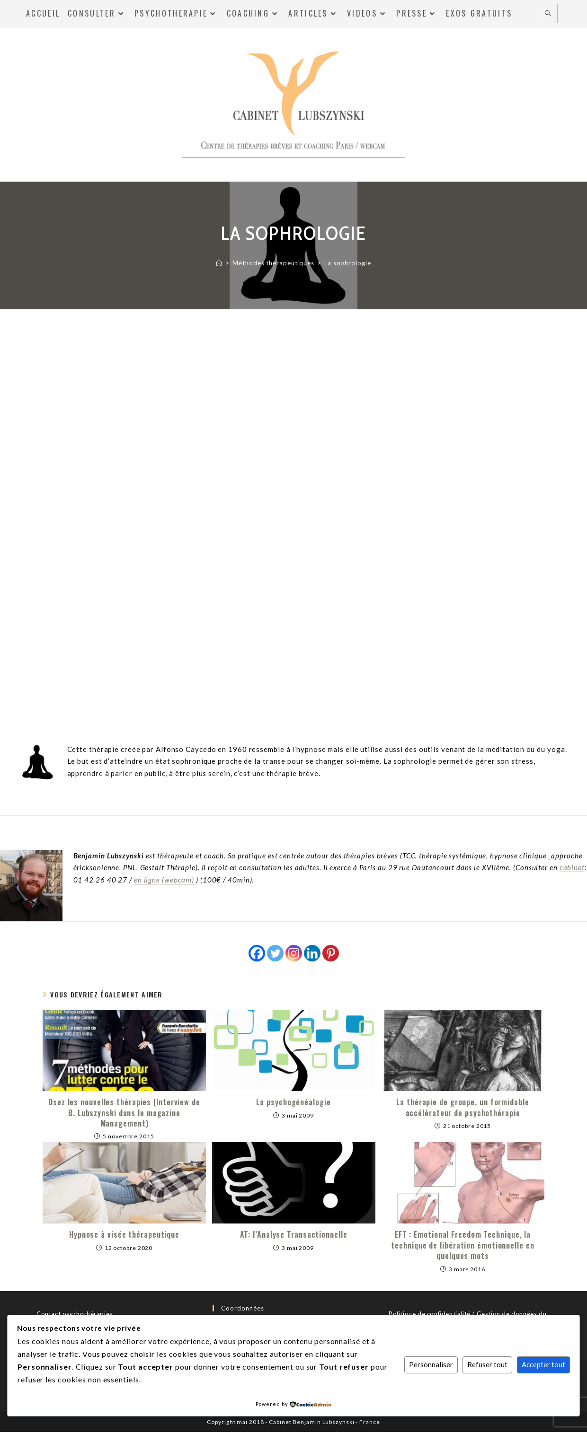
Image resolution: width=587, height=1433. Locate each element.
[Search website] (547, 13)
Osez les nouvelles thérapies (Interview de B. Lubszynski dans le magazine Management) (124, 1114)
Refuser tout (487, 1364)
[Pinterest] (330, 954)
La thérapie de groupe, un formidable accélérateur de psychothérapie (462, 1108)
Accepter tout (543, 1364)
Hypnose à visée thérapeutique (124, 1236)
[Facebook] (257, 954)
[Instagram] (293, 954)
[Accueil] (219, 263)
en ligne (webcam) (165, 880)
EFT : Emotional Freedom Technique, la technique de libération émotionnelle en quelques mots (462, 1246)
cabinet (572, 869)
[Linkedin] (312, 954)
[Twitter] (275, 954)
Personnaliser (431, 1364)
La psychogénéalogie (293, 1103)
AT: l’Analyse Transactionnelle (293, 1236)
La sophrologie (347, 263)
